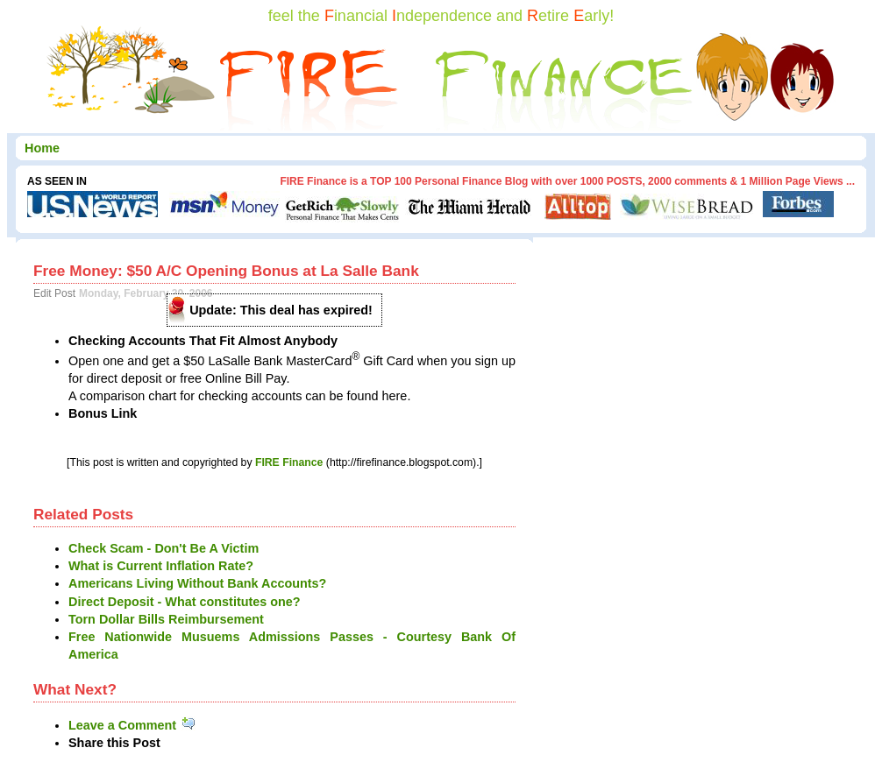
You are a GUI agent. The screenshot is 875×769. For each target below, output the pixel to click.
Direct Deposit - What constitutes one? (184, 602)
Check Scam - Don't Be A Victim (163, 548)
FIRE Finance (289, 462)
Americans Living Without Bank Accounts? (197, 583)
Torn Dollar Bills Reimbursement (166, 619)
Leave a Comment (132, 725)
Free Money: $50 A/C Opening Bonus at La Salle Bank (226, 270)
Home (42, 148)
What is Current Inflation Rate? (160, 566)
